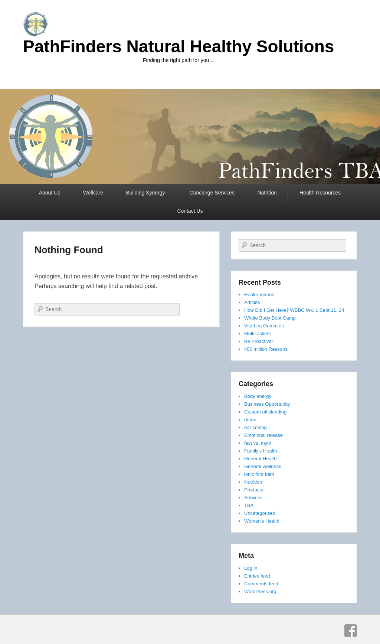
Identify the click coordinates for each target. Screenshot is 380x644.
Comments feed (261, 583)
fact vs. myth (257, 443)
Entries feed (257, 576)
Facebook (350, 630)
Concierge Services (212, 193)
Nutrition (266, 193)
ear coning (255, 427)
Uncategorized (259, 513)
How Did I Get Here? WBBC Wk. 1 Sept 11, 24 (294, 310)
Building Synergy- (146, 193)
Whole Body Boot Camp (270, 318)
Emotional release (263, 435)
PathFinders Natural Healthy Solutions (178, 46)
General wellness (262, 466)
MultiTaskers (257, 333)
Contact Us (190, 211)
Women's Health (261, 521)
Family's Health (260, 451)
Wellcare (93, 193)
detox (250, 419)
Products (253, 490)
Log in (250, 568)
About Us (49, 193)
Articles (252, 302)
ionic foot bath (259, 474)
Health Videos (259, 294)
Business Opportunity (267, 404)
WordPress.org (260, 591)
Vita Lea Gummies (264, 325)
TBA (248, 505)
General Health (260, 458)
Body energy (257, 396)
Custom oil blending (265, 412)
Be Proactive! (258, 341)
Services (253, 497)
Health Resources (320, 193)
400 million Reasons (266, 349)
